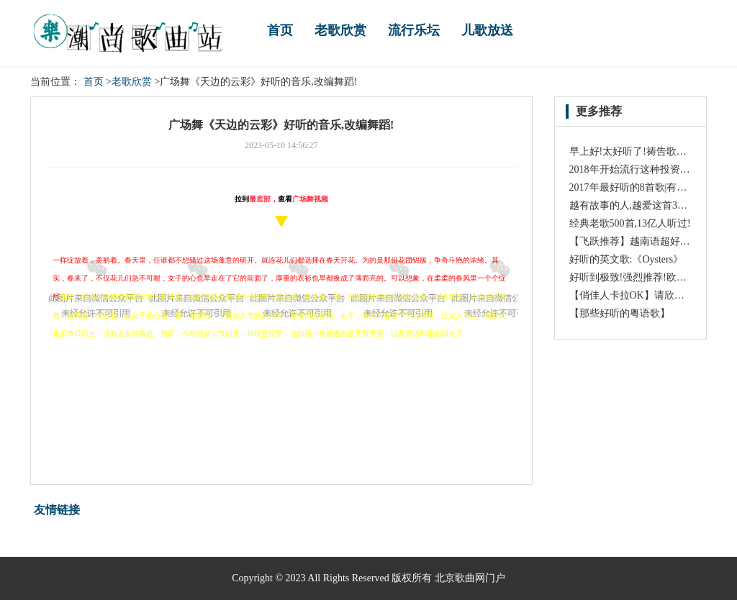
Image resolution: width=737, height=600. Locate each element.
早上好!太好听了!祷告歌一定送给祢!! (651, 151)
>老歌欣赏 (129, 81)
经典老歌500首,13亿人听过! (630, 223)
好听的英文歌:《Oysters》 (626, 259)
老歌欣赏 (340, 30)
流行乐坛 (414, 30)
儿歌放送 (487, 30)
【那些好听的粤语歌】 (619, 313)
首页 (280, 30)
